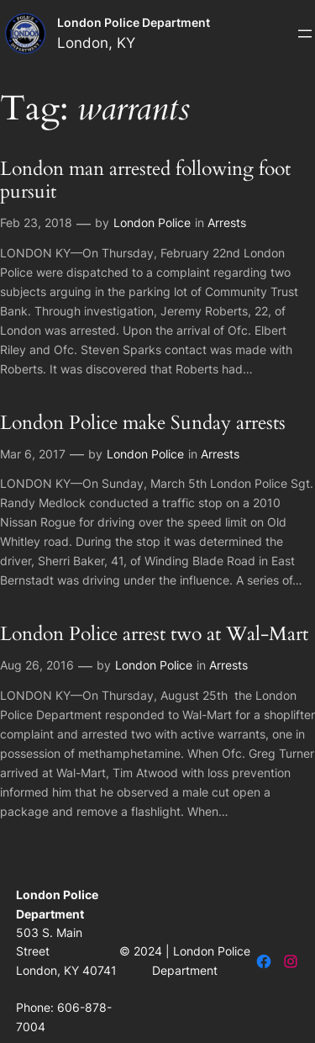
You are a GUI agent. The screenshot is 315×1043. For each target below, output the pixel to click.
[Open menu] (305, 34)
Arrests (226, 222)
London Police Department (133, 22)
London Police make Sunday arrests (143, 423)
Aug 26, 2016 (37, 665)
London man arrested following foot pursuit (145, 181)
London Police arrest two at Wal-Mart (154, 634)
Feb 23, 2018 (36, 222)
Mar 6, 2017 (33, 454)
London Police (152, 222)
